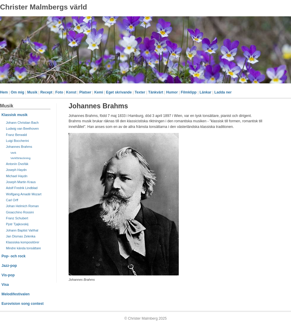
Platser (85, 92)
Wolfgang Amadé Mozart (24, 194)
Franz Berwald (16, 135)
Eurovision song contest (22, 304)
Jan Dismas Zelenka (20, 236)
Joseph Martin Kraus (21, 182)
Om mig (17, 92)
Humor (172, 92)
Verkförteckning (20, 158)
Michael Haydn (16, 176)
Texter (140, 92)
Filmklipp (189, 92)
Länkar (205, 92)
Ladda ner (223, 92)
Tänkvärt (155, 92)
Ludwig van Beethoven (22, 128)
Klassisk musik (14, 115)
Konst (71, 92)
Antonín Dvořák (17, 164)
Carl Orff (12, 200)
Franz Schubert (17, 218)
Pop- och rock (13, 256)
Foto (59, 92)
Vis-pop (8, 275)
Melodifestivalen (15, 294)
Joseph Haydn (16, 170)
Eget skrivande (119, 92)
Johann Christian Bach (22, 122)
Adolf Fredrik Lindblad (21, 188)
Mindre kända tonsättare (23, 248)
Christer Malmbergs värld (43, 7)
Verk (13, 152)
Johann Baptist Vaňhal (22, 230)
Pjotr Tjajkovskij (17, 224)
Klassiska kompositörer (22, 242)
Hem (4, 92)
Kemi (98, 92)
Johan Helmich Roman (22, 206)
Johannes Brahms (19, 146)
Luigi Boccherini (17, 140)
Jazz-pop (9, 266)
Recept (46, 92)
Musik (32, 92)
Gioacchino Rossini (20, 212)
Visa (5, 285)
